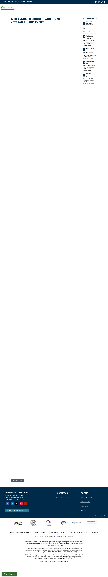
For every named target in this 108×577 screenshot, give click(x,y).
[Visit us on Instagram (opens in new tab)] (102, 2)
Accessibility (53, 532)
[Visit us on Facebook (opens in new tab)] (96, 2)
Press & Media (85, 502)
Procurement (84, 506)
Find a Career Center (62, 498)
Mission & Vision (86, 498)
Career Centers (85, 2)
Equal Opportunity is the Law (20, 532)
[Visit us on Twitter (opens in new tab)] (99, 2)
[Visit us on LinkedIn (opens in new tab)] (104, 2)
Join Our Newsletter (17, 510)
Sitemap (64, 532)
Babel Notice (83, 532)
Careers (83, 510)
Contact (95, 532)
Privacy (73, 532)
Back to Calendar (17, 480)
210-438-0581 (9, 2)
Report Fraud (70, 2)
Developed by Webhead (101, 515)
